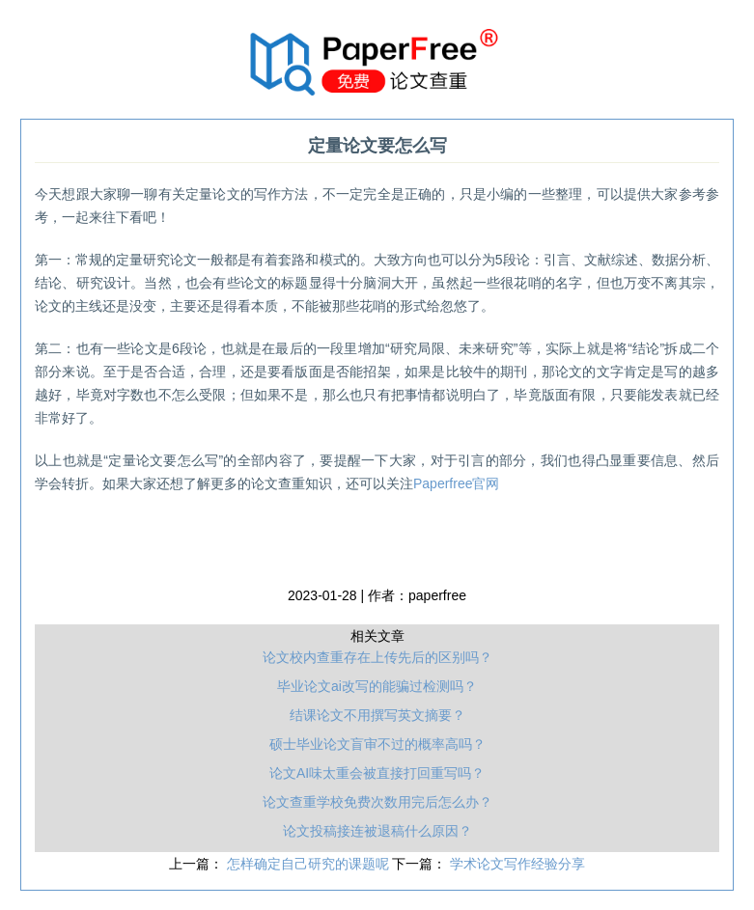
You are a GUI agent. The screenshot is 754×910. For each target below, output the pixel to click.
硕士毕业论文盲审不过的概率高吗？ (377, 744)
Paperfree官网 (456, 483)
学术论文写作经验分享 (517, 863)
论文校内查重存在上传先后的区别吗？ (377, 657)
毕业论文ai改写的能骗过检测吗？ (377, 686)
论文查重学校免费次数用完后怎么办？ (377, 802)
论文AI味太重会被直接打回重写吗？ (377, 773)
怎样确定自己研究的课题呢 (310, 863)
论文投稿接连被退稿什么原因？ (377, 831)
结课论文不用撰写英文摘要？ (377, 715)
